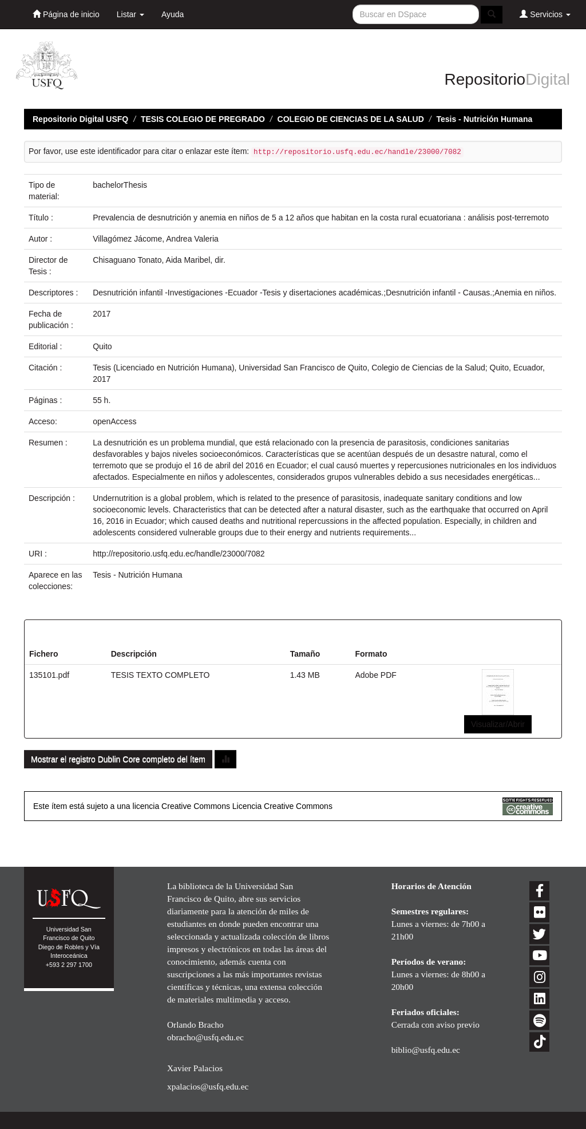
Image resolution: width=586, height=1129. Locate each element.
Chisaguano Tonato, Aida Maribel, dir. (159, 260)
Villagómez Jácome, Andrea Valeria (156, 238)
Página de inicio (66, 14)
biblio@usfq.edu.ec (425, 1050)
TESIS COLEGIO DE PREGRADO (203, 119)
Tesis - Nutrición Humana (484, 119)
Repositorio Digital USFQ (80, 119)
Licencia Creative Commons (282, 806)
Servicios (545, 14)
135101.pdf (49, 675)
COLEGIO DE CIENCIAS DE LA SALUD (351, 119)
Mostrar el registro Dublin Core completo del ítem (118, 759)
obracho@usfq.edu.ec (205, 1037)
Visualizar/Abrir (498, 724)
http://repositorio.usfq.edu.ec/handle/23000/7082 (178, 553)
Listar (130, 14)
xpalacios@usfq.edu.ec (207, 1086)
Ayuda (172, 14)
